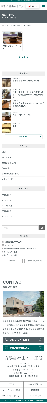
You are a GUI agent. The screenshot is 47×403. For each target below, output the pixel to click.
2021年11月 (7, 217)
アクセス (12, 262)
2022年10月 (7, 207)
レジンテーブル (8, 180)
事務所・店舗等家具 (10, 175)
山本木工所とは (35, 385)
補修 (4, 153)
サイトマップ (35, 397)
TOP (11, 385)
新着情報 (35, 391)
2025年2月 (6, 196)
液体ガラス (6, 159)
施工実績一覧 (23, 57)
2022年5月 (6, 212)
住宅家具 (6, 169)
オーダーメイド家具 (11, 391)
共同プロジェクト (9, 164)
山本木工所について (35, 262)
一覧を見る (23, 137)
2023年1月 (6, 201)
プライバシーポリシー (11, 397)
